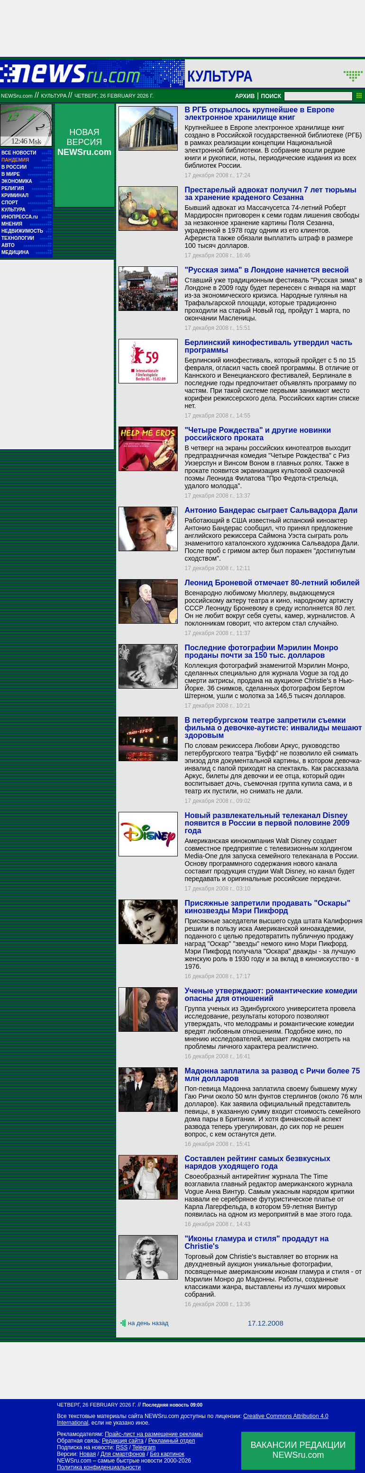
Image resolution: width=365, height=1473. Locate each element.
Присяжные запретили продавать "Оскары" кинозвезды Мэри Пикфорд (267, 907)
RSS (122, 1447)
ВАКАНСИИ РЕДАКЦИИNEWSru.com (298, 1450)
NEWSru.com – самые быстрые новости (109, 1460)
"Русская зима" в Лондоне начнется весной (266, 270)
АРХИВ (245, 96)
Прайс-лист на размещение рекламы (154, 1434)
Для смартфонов (122, 1454)
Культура (220, 76)
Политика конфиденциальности (99, 1467)
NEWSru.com (17, 96)
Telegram (143, 1447)
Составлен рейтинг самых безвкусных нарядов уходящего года (257, 1162)
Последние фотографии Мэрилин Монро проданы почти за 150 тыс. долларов (261, 651)
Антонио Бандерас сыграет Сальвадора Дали (270, 510)
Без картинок (167, 1454)
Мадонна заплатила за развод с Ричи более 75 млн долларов (272, 1074)
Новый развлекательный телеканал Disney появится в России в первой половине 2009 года (266, 823)
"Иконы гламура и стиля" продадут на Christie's (256, 1242)
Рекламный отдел (171, 1440)
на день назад (148, 1323)
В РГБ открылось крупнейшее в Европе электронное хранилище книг (259, 113)
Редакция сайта (123, 1440)
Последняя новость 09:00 (172, 1405)
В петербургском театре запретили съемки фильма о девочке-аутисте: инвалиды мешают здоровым (273, 727)
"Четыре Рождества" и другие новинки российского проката (257, 434)
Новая (87, 1454)
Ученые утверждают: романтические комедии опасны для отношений (270, 994)
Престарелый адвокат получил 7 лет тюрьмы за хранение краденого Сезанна (270, 193)
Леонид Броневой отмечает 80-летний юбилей (271, 583)
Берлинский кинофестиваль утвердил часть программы (268, 346)
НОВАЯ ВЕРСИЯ (84, 142)
